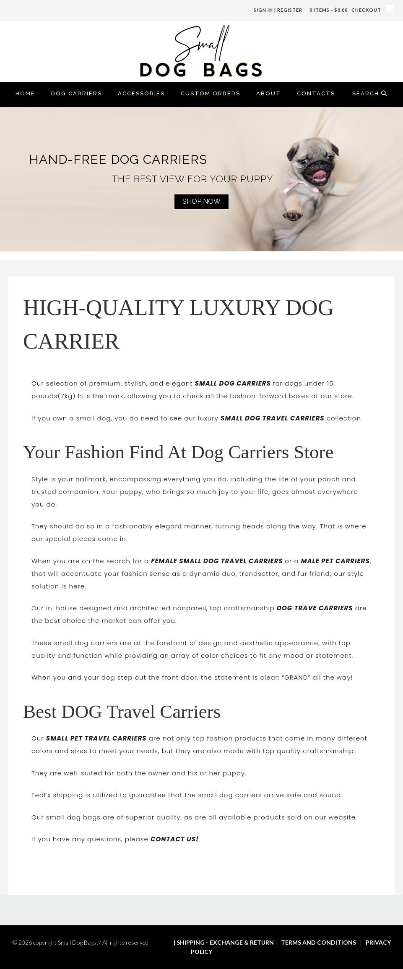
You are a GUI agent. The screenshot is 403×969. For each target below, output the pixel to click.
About (268, 93)
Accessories (141, 93)
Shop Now (201, 201)
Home (25, 93)
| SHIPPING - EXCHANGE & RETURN (224, 942)
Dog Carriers (76, 93)
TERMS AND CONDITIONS (318, 942)
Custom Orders (210, 93)
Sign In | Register (278, 10)
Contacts (316, 93)
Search (369, 93)
